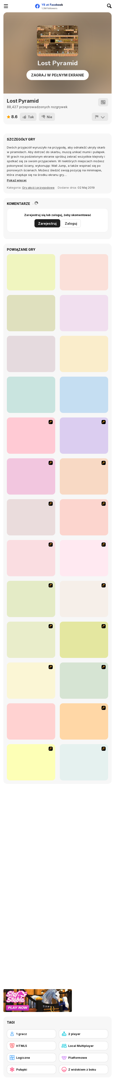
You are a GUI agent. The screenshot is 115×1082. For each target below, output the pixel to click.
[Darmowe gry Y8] (22, 6)
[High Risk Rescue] (84, 517)
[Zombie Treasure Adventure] (31, 354)
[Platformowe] (83, 1057)
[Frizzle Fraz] (84, 640)
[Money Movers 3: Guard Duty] (31, 272)
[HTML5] (31, 1045)
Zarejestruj (47, 223)
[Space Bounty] (31, 558)
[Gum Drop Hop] (84, 762)
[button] (16, 180)
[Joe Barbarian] (84, 435)
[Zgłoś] (100, 117)
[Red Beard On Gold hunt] (84, 476)
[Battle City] (31, 517)
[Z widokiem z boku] (83, 1069)
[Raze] (31, 762)
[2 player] (83, 1033)
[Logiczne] (31, 1057)
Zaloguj (71, 223)
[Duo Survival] (31, 395)
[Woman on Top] (84, 558)
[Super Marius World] (84, 313)
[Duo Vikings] (84, 354)
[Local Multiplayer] (83, 1045)
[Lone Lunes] (84, 272)
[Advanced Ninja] (84, 599)
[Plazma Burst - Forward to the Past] (84, 680)
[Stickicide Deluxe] (84, 721)
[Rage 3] (31, 640)
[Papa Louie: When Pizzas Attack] (31, 599)
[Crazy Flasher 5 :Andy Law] (31, 680)
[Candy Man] (31, 435)
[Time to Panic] (84, 395)
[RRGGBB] (31, 313)
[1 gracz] (31, 1033)
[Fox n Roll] (31, 721)
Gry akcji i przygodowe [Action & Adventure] (38, 187)
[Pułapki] (31, 1069)
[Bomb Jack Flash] (31, 476)
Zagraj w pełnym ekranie (57, 75)
